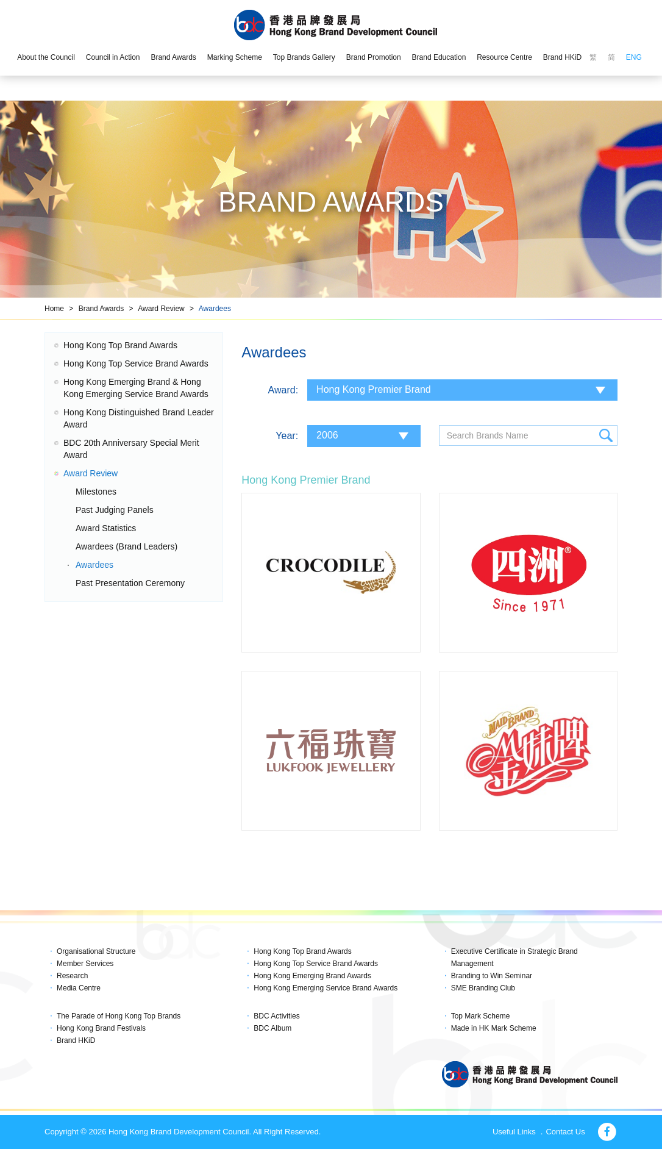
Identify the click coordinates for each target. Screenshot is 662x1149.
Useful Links (514, 1131)
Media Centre (79, 988)
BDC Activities (276, 1016)
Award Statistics (106, 528)
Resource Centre (504, 57)
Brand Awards (173, 57)
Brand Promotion (373, 57)
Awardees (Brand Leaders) (126, 546)
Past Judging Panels (115, 510)
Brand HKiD (562, 57)
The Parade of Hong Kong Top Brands (118, 1016)
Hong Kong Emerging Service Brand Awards (325, 988)
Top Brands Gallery (304, 57)
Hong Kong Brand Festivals (101, 1028)
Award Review (161, 308)
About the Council (46, 57)
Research (72, 976)
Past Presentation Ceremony (130, 583)
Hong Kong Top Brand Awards (120, 345)
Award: (283, 390)
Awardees (215, 308)
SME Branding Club (483, 988)
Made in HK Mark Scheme (493, 1028)
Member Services (85, 963)
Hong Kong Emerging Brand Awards (312, 976)
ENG (634, 57)
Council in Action (113, 57)
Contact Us (565, 1131)
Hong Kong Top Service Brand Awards (135, 363)
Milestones (96, 491)
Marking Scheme (234, 57)
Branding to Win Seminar (491, 976)
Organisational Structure (96, 951)
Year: (287, 436)
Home (54, 308)
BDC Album (272, 1028)
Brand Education (439, 57)
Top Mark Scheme (480, 1016)
